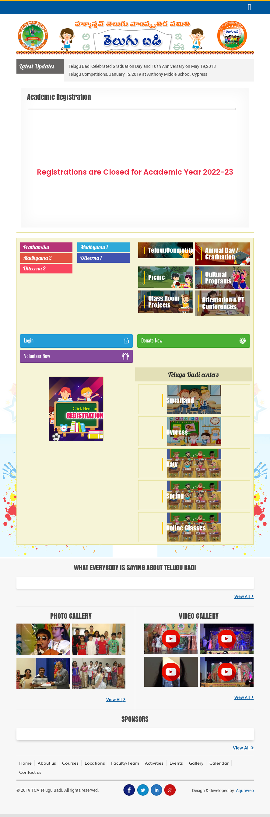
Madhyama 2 (37, 257)
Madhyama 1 (94, 247)
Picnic (156, 277)
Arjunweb (245, 790)
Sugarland (180, 400)
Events (177, 763)
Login (76, 340)
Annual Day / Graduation (221, 253)
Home (25, 763)
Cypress (177, 432)
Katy (171, 464)
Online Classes (186, 528)
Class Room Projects (163, 301)
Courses (70, 763)
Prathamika (36, 247)
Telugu (175, 250)
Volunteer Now (76, 356)
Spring (175, 496)
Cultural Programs (218, 277)
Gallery (197, 763)
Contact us (30, 772)
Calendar (219, 763)
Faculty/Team (125, 763)
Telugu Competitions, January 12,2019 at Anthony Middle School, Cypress (137, 74)
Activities (155, 763)
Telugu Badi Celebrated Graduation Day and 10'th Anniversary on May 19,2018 (142, 66)
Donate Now (193, 340)
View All (244, 596)
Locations (95, 763)
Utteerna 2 (34, 268)
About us (47, 763)
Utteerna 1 (91, 257)
